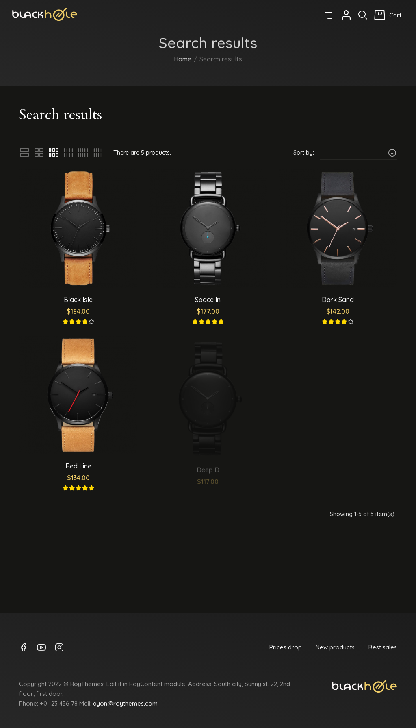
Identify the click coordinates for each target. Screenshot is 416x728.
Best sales (382, 647)
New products (335, 647)
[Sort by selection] (358, 152)
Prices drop (285, 647)
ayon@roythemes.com (125, 703)
